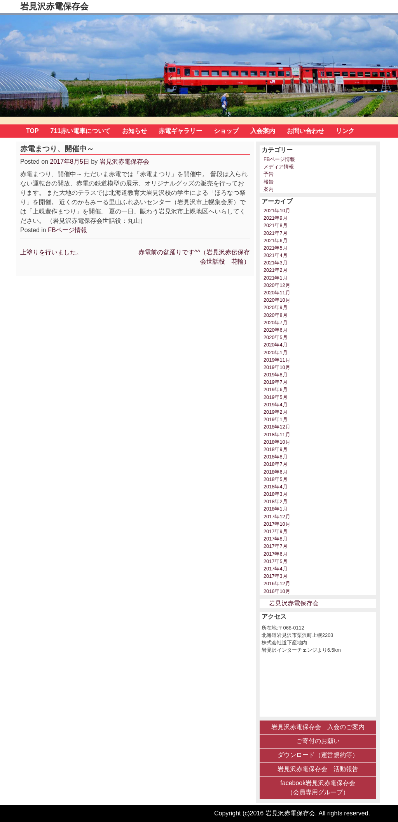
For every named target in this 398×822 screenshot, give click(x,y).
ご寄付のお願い (318, 741)
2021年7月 (276, 233)
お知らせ (134, 131)
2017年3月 (276, 576)
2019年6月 (276, 389)
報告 (269, 182)
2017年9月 (276, 531)
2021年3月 (276, 263)
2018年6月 (276, 472)
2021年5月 (276, 248)
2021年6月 (276, 240)
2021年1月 (276, 278)
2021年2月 (276, 270)
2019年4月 (276, 405)
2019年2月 (276, 412)
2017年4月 (276, 569)
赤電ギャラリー (180, 131)
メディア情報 (279, 167)
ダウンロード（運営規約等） (318, 755)
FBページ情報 (67, 230)
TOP (32, 131)
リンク (345, 131)
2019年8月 (276, 375)
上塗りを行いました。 (51, 252)
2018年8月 (276, 457)
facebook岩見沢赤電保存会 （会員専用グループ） (317, 788)
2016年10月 (277, 591)
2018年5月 (276, 479)
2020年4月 (276, 345)
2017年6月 (276, 554)
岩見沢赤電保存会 (54, 6)
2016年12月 (277, 583)
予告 (269, 174)
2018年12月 (277, 427)
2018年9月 (276, 449)
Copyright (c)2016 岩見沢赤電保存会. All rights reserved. (292, 813)
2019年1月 (276, 419)
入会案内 (262, 131)
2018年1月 (276, 509)
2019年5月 (276, 397)
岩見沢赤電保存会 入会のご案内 (318, 727)
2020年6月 (276, 330)
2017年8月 (276, 539)
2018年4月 (276, 487)
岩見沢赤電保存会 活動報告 (318, 769)
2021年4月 (276, 255)
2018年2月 (276, 501)
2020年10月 (277, 300)
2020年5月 (276, 337)
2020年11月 (277, 293)
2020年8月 (276, 315)
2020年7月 (276, 322)
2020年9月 (276, 307)
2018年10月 (277, 442)
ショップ (226, 131)
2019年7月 (276, 382)
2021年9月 (276, 218)
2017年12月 (277, 516)
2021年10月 (277, 210)
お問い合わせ (305, 131)
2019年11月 (277, 360)
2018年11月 (277, 434)
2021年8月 (276, 225)
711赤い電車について (81, 131)
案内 (269, 189)
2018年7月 (276, 464)
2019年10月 (277, 367)
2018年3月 (276, 494)
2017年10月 (277, 524)
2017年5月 (276, 561)
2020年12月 (277, 285)
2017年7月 (276, 546)
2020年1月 (276, 352)
